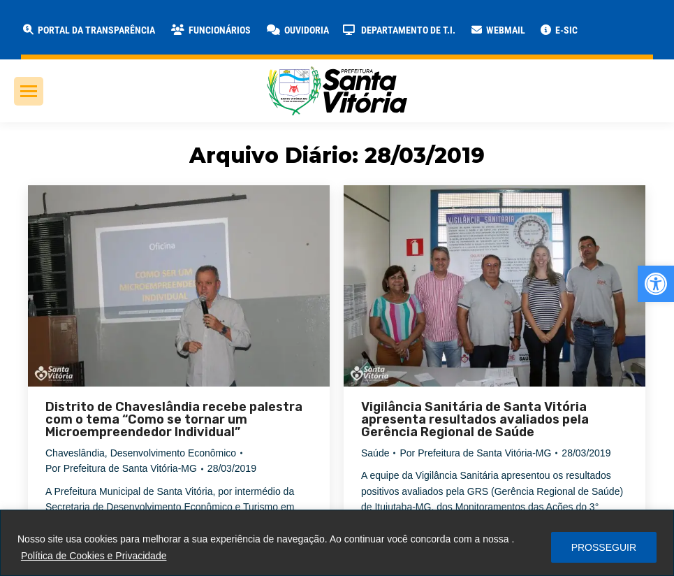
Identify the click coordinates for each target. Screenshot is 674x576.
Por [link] (121, 468)
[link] (656, 284)
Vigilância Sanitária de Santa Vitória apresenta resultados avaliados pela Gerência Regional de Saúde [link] (475, 419)
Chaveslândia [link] (75, 453)
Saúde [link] (375, 453)
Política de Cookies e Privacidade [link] (94, 555)
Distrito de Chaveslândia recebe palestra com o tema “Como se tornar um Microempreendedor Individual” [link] (173, 419)
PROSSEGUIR (603, 547)
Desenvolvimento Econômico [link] (173, 453)
